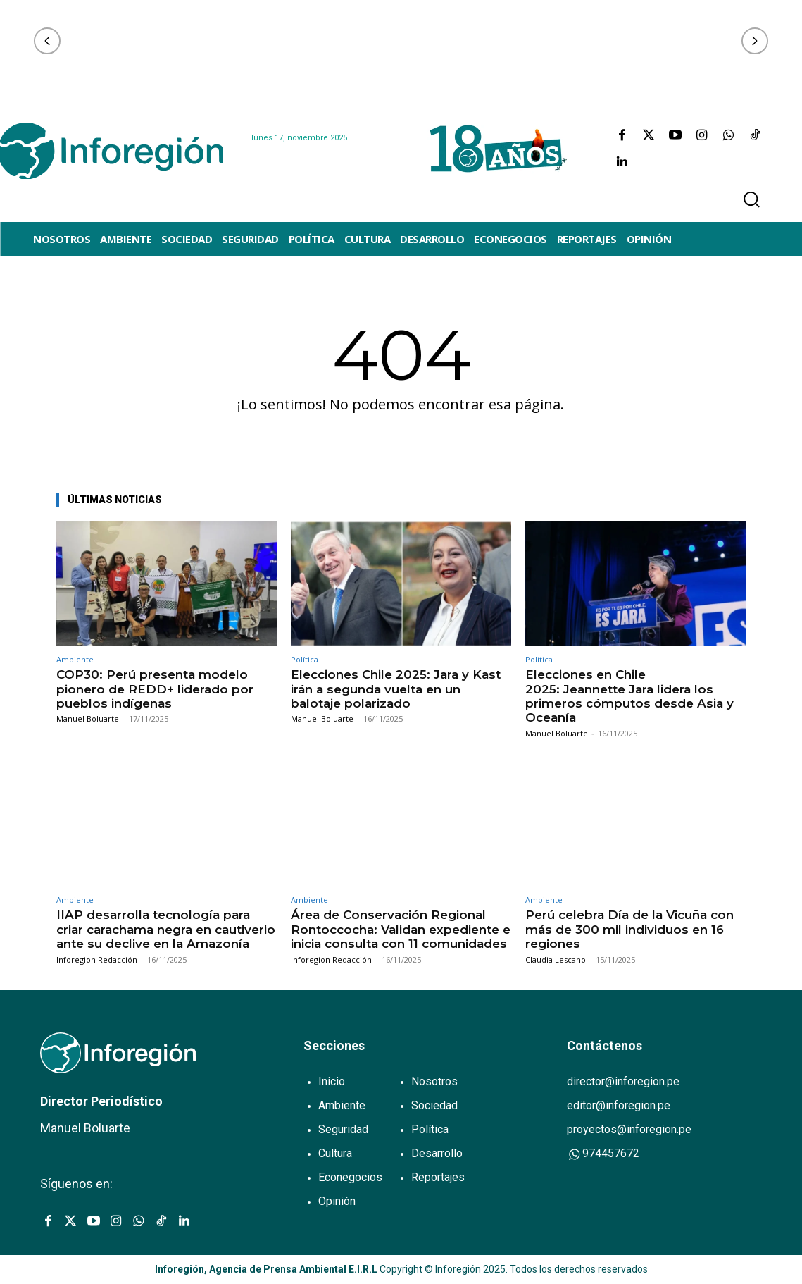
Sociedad (434, 1105)
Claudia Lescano (555, 959)
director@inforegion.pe (623, 1081)
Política (304, 659)
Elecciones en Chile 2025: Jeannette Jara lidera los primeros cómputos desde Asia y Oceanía (629, 695)
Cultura (335, 1153)
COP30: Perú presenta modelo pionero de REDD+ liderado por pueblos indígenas (154, 688)
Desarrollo (437, 1153)
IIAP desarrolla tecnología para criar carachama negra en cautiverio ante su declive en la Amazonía (165, 929)
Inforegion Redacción (96, 959)
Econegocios (350, 1177)
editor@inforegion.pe (618, 1105)
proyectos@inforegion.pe (629, 1129)
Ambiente (75, 659)
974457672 (603, 1154)
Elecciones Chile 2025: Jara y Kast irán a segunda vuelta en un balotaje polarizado (396, 688)
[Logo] (111, 151)
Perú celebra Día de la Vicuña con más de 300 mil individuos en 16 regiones (629, 929)
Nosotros (434, 1081)
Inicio (331, 1081)
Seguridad (343, 1129)
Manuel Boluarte (87, 718)
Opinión (337, 1201)
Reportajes (438, 1177)
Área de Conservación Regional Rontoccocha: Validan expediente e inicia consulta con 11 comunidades (400, 929)
